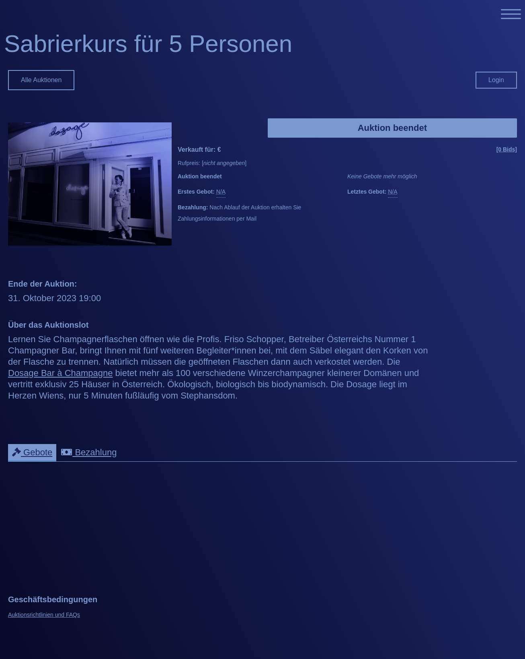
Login (496, 79)
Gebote (32, 452)
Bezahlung (89, 452)
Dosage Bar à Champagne (60, 373)
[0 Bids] (506, 149)
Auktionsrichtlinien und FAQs (44, 614)
